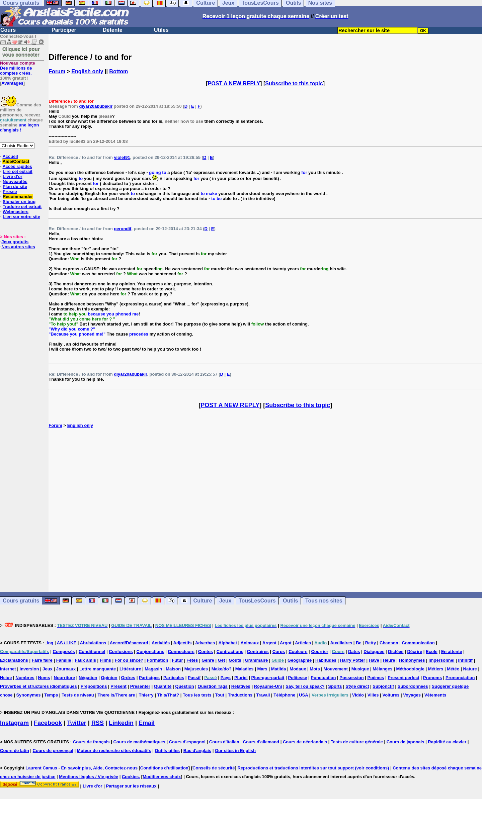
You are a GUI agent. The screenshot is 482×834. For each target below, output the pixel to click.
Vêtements (435, 695)
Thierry (146, 695)
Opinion (109, 677)
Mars (262, 668)
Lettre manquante (97, 668)
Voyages (412, 695)
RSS (97, 723)
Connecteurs (181, 651)
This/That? (168, 695)
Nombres (24, 677)
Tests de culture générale (357, 741)
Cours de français (91, 741)
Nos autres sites (18, 246)
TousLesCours (257, 601)
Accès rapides (17, 166)
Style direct (357, 686)
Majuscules (196, 668)
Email (147, 723)
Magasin (153, 668)
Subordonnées (413, 686)
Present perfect (403, 677)
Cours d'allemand (261, 741)
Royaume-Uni (268, 686)
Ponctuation (323, 677)
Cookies (130, 776)
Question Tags (213, 686)
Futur (177, 660)
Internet (8, 668)
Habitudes (325, 660)
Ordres (128, 677)
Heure (389, 660)
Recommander (18, 196)
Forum (57, 71)
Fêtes (192, 660)
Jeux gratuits (14, 241)
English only (87, 71)
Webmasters (15, 211)
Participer (64, 30)
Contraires (258, 651)
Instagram (14, 723)
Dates (354, 651)
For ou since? (129, 660)
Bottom (118, 71)
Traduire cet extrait (22, 206)
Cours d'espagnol (187, 741)
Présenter (140, 686)
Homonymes (412, 660)
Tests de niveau (78, 695)
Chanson (389, 642)
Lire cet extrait (17, 171)
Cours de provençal (53, 750)
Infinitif (465, 660)
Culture (202, 601)
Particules (173, 677)
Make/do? (222, 668)
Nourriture (64, 677)
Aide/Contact (15, 161)
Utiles (161, 30)
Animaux (250, 642)
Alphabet (228, 642)
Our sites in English (235, 750)
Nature (470, 668)
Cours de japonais (405, 741)
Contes (205, 651)
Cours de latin (14, 750)
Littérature (130, 668)
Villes (373, 695)
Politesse (297, 677)
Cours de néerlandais (305, 741)
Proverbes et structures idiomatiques (38, 686)
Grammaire (256, 660)
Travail (263, 695)
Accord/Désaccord (129, 642)
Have (374, 660)
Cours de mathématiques (139, 741)
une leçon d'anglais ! (19, 127)
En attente (451, 651)
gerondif (122, 228)
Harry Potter (352, 660)
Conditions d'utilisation (164, 767)
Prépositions (94, 686)
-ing (49, 642)
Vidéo (358, 695)
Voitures (390, 695)
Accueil (10, 156)
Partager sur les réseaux (131, 786)
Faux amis (85, 660)
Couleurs (298, 651)
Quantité (163, 686)
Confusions (121, 651)
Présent (118, 686)
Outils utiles (167, 750)
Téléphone (284, 695)
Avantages (12, 83)
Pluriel (241, 677)
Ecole (431, 651)
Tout (219, 695)
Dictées (395, 651)
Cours (8, 30)
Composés (64, 651)
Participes (149, 677)
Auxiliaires (341, 642)
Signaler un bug (19, 201)
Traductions (240, 695)
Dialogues (374, 651)
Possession (351, 677)
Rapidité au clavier (447, 741)
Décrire (414, 651)
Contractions (230, 651)
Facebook (48, 723)
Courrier (319, 651)
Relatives (240, 686)
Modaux (298, 668)
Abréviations (93, 642)
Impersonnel (441, 660)
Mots (315, 668)
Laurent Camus (41, 767)
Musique (360, 668)
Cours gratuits (21, 601)
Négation (88, 677)
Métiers (436, 668)
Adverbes (205, 642)
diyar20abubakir (95, 106)
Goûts (235, 660)
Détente (113, 30)
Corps (278, 651)
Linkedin (121, 723)
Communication (418, 642)
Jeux (225, 601)
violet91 (122, 157)
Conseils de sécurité (213, 767)
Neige (6, 677)
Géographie (300, 660)
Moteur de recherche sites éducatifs (114, 750)
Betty (370, 642)
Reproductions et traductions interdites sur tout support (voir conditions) (313, 767)
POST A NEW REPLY (234, 83)
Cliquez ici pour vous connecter (21, 51)
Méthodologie (410, 668)
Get (221, 660)
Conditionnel (92, 651)
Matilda (278, 668)
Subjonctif (383, 686)
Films (105, 660)
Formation (157, 660)
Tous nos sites (323, 601)
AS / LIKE (67, 642)
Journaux (66, 668)
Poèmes (375, 677)
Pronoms (432, 677)
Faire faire (42, 660)
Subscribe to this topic (294, 83)
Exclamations (14, 660)
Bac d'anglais (197, 750)
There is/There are (116, 695)
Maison (173, 668)
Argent (269, 642)
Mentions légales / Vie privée (88, 776)
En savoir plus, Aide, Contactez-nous (99, 767)
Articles (303, 642)
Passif (194, 677)
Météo (453, 668)
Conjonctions (150, 651)
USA (303, 695)
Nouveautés (15, 181)
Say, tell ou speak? (305, 686)
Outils (290, 601)
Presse (10, 191)
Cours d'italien (224, 741)
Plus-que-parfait (268, 677)
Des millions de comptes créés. (17, 68)
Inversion (29, 668)
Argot (286, 642)
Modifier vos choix (162, 776)
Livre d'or (12, 176)
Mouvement (336, 668)
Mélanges (382, 668)
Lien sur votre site (21, 216)
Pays (226, 677)
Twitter (76, 723)
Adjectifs (182, 642)
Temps (51, 695)
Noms (44, 677)
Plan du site (15, 186)
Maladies (244, 668)
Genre (208, 660)
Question (184, 686)
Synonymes (28, 695)
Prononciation (460, 677)
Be (359, 642)
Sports (335, 686)
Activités (161, 642)
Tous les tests (197, 695)
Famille (63, 660)
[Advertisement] (265, 510)
